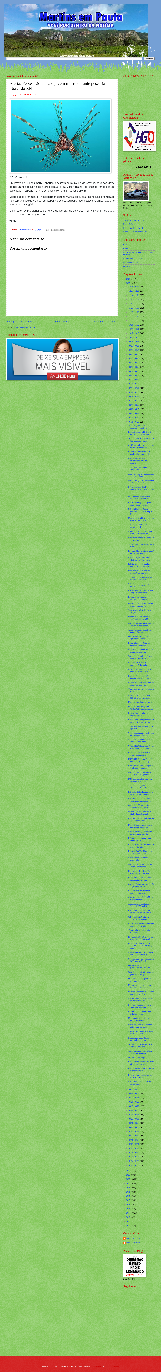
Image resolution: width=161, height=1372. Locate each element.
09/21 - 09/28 (134, 346)
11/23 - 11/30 (134, 308)
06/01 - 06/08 (134, 413)
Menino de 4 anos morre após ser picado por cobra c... (141, 684)
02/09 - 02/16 (134, 1144)
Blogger (116, 1366)
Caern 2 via (127, 245)
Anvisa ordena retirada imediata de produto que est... (140, 999)
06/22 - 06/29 (134, 401)
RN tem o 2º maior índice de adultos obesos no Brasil (139, 453)
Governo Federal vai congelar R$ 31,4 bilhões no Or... (141, 885)
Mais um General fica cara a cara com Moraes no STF (141, 519)
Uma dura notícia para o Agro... (140, 702)
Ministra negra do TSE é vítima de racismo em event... (140, 1019)
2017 (128, 1200)
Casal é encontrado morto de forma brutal (139, 1083)
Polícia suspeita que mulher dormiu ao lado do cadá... (139, 565)
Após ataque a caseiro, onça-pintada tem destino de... (139, 497)
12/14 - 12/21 (134, 295)
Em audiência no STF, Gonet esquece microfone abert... (139, 433)
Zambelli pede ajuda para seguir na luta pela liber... (140, 1032)
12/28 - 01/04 (134, 287)
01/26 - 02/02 (134, 1153)
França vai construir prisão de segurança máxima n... (140, 931)
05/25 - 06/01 (134, 418)
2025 (128, 283)
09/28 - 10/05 (134, 342)
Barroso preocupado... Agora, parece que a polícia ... (139, 503)
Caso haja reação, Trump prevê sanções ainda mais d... (140, 833)
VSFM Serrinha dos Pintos (133, 220)
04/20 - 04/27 (134, 1102)
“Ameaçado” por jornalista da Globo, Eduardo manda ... (139, 813)
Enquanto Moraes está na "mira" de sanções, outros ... (141, 552)
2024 (128, 1171)
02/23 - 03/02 (134, 1136)
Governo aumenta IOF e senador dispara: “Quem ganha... (141, 624)
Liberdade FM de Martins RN (135, 232)
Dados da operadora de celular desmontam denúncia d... (140, 826)
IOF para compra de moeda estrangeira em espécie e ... (139, 800)
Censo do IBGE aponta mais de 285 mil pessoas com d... (140, 697)
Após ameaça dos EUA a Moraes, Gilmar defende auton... (141, 898)
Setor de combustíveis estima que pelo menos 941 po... (141, 973)
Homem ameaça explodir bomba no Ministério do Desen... (141, 721)
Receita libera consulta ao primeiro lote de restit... (138, 598)
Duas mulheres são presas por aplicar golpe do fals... (139, 637)
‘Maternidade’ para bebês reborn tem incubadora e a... (141, 439)
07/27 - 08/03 (134, 380)
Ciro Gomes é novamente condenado (138, 859)
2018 (128, 1196)
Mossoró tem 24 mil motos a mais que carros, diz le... (139, 670)
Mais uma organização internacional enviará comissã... (137, 460)
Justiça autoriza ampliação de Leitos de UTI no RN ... (139, 905)
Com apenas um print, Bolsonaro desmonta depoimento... (141, 734)
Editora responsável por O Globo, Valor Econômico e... (140, 707)
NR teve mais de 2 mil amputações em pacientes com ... (141, 489)
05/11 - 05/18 (134, 1089)
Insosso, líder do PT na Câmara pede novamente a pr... (140, 605)
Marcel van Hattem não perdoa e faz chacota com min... (141, 539)
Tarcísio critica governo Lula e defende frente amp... (140, 631)
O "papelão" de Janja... (137, 1058)
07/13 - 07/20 (134, 388)
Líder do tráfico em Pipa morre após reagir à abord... (140, 879)
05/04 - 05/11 (134, 1094)
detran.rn (126, 266)
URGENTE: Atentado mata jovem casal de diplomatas (139, 911)
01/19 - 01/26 (134, 1157)
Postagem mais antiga (106, 321)
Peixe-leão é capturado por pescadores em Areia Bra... (139, 966)
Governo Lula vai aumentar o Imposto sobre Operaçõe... (139, 773)
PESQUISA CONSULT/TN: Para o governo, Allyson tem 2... (141, 872)
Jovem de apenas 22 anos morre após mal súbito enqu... (140, 727)
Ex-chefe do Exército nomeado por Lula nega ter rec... (140, 892)
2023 (128, 1175)
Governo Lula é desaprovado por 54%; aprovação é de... (141, 960)
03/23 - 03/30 (134, 1119)
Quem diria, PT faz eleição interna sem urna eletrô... (139, 806)
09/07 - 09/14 (134, 354)
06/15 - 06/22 (134, 405)
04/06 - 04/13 (134, 1110)
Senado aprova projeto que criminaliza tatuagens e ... (139, 1039)
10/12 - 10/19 (134, 333)
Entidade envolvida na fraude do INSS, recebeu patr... (141, 819)
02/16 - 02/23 (134, 1140)
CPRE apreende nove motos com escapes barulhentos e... (141, 446)
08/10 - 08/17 (134, 371)
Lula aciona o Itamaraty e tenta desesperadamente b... (140, 753)
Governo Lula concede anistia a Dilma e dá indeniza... (140, 865)
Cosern (126, 248)
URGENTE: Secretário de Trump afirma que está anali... (141, 1063)
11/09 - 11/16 (134, 316)
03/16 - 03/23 (134, 1123)
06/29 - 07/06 (134, 396)
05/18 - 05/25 (134, 422)
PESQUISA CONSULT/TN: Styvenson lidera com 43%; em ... (140, 945)
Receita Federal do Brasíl (133, 259)
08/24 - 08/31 (134, 363)
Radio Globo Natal (130, 224)
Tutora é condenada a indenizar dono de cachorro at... (140, 657)
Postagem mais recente (19, 321)
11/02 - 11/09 (134, 321)
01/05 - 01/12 (134, 1165)
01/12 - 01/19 (134, 1161)
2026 (128, 279)
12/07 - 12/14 (134, 299)
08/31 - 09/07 (134, 359)
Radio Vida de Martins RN (133, 228)
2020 (128, 1188)
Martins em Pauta (133, 1238)
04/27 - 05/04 (134, 1098)
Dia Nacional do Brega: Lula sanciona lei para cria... (139, 980)
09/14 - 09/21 (134, 350)
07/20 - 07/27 (134, 384)
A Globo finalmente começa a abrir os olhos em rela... (140, 740)
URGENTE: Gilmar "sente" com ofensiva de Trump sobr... (141, 747)
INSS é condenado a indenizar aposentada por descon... (140, 780)
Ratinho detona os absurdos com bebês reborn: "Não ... (141, 1069)
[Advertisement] (141, 1333)
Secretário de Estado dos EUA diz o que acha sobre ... (140, 1045)
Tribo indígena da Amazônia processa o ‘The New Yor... (139, 426)
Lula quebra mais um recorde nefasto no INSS (139, 839)
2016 (128, 1204)
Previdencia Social (130, 262)
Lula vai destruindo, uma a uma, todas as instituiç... (140, 1076)
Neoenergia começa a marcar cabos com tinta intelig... (139, 986)
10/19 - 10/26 (134, 329)
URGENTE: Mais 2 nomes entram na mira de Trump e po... (140, 511)
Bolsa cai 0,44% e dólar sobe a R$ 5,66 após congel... (140, 852)
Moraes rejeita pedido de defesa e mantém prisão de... (141, 651)
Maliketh (97, 1366)
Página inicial (62, 321)
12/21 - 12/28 (134, 291)
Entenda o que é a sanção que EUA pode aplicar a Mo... (139, 618)
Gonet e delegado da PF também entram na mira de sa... (141, 481)
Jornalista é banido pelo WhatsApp (137, 468)
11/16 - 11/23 (134, 312)
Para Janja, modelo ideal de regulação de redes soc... (139, 572)
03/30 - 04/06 (134, 1115)
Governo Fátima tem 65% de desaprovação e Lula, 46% (139, 677)
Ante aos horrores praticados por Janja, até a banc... (141, 475)
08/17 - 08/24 (134, 367)
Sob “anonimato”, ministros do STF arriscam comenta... (140, 918)
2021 (128, 1183)
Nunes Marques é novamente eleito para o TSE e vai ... (139, 558)
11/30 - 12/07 (134, 304)
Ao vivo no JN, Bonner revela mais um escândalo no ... (140, 532)
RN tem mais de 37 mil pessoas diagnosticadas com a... (140, 591)
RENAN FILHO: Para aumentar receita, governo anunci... (140, 793)
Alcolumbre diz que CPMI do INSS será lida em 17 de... (139, 786)
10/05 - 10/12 (134, 337)
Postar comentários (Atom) (24, 328)
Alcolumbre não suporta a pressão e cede (138, 526)
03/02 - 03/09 (134, 1132)
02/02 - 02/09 (134, 1148)
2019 (128, 1192)
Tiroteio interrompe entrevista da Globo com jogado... (141, 545)
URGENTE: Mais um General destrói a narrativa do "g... (140, 760)
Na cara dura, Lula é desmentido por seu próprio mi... (141, 925)
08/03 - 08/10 (134, 375)
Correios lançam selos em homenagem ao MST (138, 714)
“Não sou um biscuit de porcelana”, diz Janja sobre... (140, 664)
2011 (128, 1226)
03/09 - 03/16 (134, 1127)
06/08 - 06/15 (134, 409)
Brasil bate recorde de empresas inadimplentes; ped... (140, 767)
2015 (128, 1209)
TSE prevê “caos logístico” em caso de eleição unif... (140, 578)
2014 (128, 1213)
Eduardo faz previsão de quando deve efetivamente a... (140, 644)
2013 (128, 1217)
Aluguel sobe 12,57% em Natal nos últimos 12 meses (140, 953)
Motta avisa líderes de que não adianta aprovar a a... (140, 1026)
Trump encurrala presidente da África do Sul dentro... (140, 1052)
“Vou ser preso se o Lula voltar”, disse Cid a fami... (141, 690)
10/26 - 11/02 (134, 325)
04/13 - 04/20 (134, 1106)
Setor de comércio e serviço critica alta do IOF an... (139, 585)
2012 (128, 1221)
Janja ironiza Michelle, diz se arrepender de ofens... (139, 611)
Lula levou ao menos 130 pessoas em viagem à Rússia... (141, 993)
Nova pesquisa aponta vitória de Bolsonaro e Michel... (140, 1006)
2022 (128, 1179)
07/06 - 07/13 (134, 392)
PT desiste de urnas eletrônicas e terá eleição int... (141, 846)
